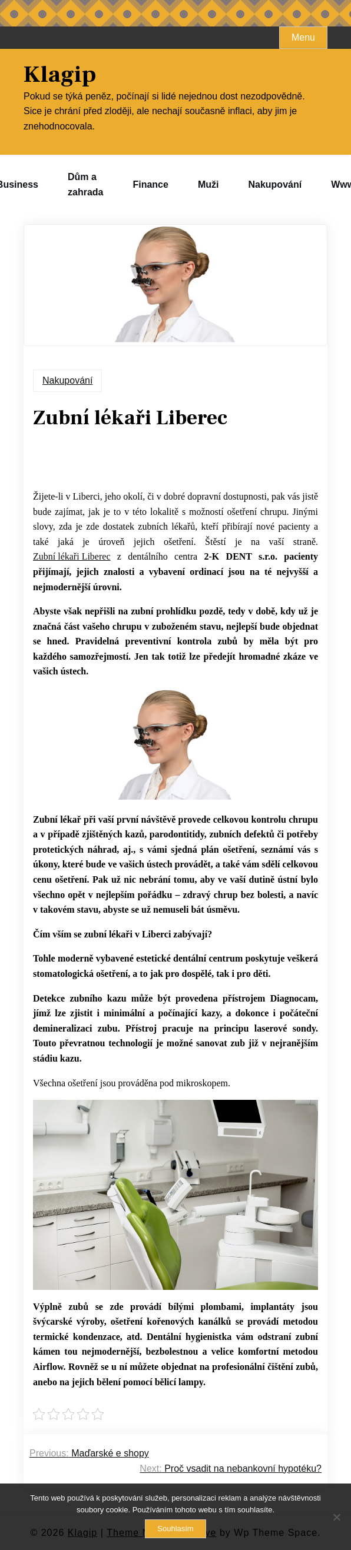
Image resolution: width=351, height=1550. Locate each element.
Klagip (60, 75)
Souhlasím (175, 1528)
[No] (336, 1517)
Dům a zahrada (85, 184)
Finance (150, 184)
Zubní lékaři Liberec (72, 556)
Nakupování (275, 184)
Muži (208, 184)
